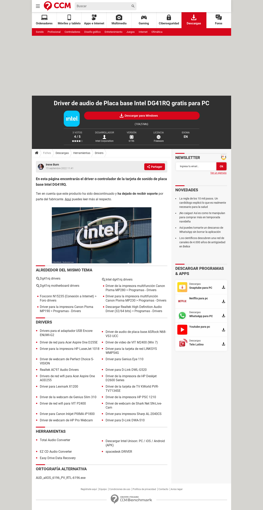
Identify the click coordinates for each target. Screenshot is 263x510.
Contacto (163, 489)
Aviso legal (177, 489)
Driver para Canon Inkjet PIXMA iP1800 (67, 414)
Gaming (144, 20)
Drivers (99, 153)
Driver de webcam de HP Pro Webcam (66, 420)
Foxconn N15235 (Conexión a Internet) (67, 296)
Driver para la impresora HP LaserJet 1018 (69, 349)
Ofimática (156, 31)
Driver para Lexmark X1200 (59, 386)
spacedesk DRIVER (119, 451)
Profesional (54, 31)
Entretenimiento (113, 31)
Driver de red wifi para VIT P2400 (63, 403)
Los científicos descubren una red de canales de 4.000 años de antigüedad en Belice (202, 242)
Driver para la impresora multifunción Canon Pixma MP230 (132, 298)
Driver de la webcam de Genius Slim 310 (68, 397)
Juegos (130, 31)
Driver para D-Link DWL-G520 (126, 370)
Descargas (194, 20)
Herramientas (81, 153)
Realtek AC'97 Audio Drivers (59, 370)
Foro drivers (48, 300)
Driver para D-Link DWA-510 (125, 420)
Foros (218, 20)
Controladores (72, 31)
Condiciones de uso (119, 489)
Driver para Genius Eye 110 (124, 359)
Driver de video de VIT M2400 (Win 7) (132, 342)
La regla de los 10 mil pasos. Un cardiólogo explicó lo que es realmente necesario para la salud (202, 202)
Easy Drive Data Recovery (58, 458)
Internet (143, 31)
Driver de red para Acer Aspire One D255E (69, 342)
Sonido (40, 31)
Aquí (68, 199)
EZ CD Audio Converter (56, 451)
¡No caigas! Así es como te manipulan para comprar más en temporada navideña (202, 217)
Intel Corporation (104, 141)
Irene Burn (52, 164)
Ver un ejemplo (218, 173)
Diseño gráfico (92, 31)
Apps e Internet (94, 20)
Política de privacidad (144, 489)
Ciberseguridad (169, 20)
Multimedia (119, 20)
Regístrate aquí (89, 489)
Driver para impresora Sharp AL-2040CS (134, 414)
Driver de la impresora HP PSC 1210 (131, 397)
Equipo (103, 489)
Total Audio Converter (55, 440)
